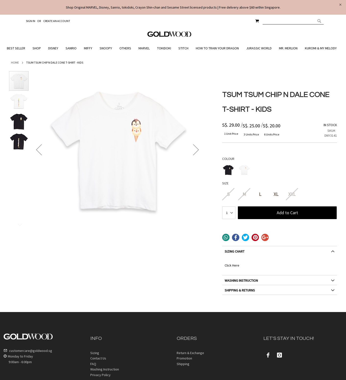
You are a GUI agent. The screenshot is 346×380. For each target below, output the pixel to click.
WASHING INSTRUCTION (241, 280)
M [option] (244, 194)
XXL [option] (292, 194)
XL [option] (276, 194)
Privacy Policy (100, 375)
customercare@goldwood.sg (28, 350)
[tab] (279, 253)
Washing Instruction (104, 369)
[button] (39, 149)
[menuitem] (17, 48)
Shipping (183, 364)
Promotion (184, 358)
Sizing (94, 353)
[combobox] (293, 20)
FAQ (93, 364)
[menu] (173, 48)
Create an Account (56, 21)
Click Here (232, 265)
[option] (228, 170)
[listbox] (279, 170)
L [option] (260, 194)
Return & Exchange (190, 353)
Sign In (30, 21)
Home (15, 62)
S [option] (228, 194)
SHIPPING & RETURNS (240, 290)
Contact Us (98, 358)
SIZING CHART (234, 251)
